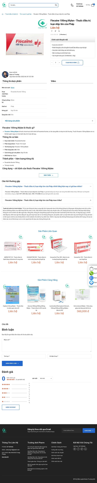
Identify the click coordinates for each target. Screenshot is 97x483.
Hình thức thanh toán (57, 455)
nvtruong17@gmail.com (12, 449)
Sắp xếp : (35, 378)
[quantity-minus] (51, 63)
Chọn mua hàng (71, 62)
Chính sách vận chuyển (57, 452)
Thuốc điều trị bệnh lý (11, 14)
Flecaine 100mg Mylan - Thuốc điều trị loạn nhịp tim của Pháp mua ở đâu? (33, 200)
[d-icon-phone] (73, 5)
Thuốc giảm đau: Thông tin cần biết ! (37, 461)
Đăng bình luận (11, 363)
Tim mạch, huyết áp (25, 14)
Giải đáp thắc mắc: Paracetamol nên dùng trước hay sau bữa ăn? (37, 457)
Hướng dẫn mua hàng (57, 449)
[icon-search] (56, 5)
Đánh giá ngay (11, 407)
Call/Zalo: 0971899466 (79, 446)
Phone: (4, 447)
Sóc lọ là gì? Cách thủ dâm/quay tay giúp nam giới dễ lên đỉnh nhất (37, 447)
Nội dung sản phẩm (12, 121)
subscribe (88, 430)
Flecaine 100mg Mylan (12, 131)
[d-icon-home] (2, 14)
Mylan (12, 87)
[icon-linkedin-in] (59, 31)
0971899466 (79, 6)
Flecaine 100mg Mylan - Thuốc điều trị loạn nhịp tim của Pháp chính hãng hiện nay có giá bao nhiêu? (43, 186)
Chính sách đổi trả (56, 458)
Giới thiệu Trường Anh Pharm (59, 447)
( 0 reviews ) (62, 34)
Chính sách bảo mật (56, 461)
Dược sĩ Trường (14, 74)
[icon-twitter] (55, 31)
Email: (4, 449)
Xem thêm (47, 175)
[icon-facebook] (51, 31)
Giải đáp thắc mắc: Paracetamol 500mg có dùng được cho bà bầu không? (37, 452)
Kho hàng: (5, 452)
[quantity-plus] (59, 63)
